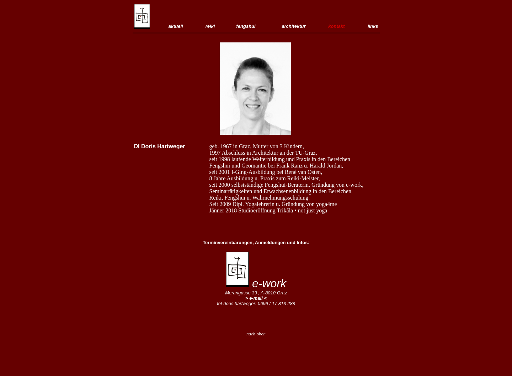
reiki (209, 26)
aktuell (176, 26)
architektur (292, 26)
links (373, 26)
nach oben (256, 333)
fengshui (246, 26)
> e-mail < (256, 298)
